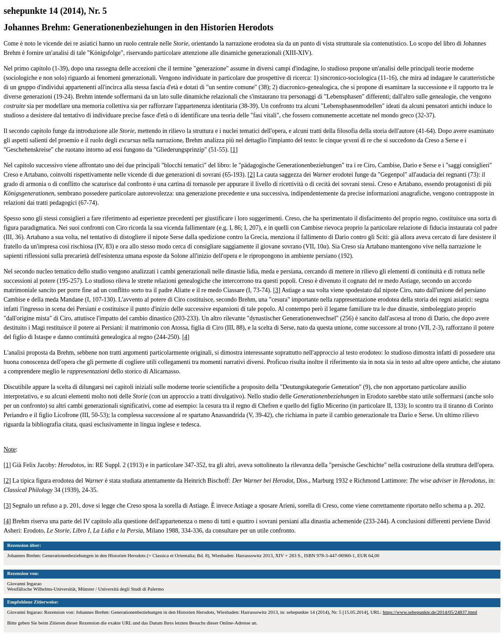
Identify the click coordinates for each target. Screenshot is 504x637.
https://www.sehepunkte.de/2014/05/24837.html (430, 612)
